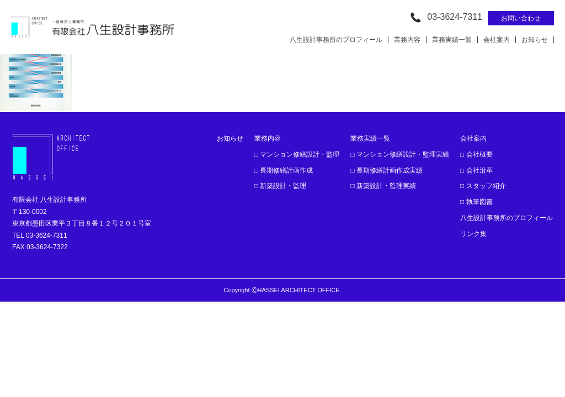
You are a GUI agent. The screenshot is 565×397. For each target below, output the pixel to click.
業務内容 (407, 39)
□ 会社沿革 (476, 170)
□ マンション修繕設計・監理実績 (399, 154)
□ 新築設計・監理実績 (383, 186)
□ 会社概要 (476, 154)
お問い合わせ (521, 18)
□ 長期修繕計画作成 (283, 170)
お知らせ (534, 39)
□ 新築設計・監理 (280, 186)
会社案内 (496, 39)
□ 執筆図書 (476, 202)
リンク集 (473, 234)
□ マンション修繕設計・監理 (297, 154)
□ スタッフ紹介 (483, 186)
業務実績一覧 (452, 39)
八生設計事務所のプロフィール (336, 39)
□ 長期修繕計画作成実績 (386, 170)
